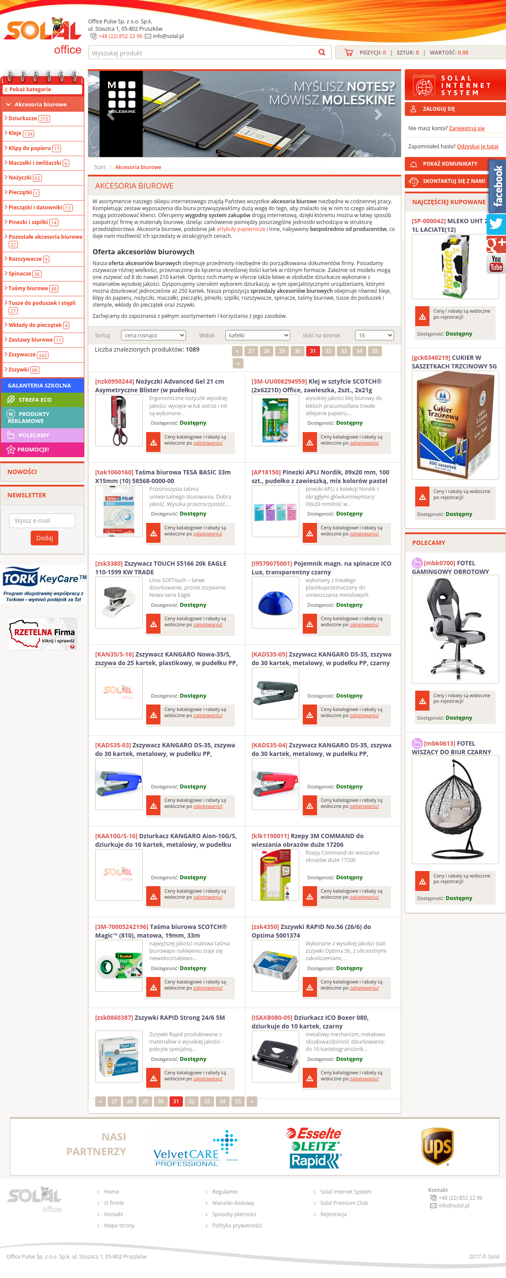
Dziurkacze (29, 118)
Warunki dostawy (233, 1203)
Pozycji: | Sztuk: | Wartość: (414, 52)
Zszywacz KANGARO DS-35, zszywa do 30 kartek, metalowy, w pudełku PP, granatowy (165, 749)
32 (329, 351)
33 (344, 351)
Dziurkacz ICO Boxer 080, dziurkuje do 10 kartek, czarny (310, 1021)
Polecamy (27, 435)
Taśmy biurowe (33, 288)
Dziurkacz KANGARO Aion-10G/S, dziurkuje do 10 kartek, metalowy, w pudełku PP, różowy (166, 840)
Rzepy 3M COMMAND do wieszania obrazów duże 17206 (308, 840)
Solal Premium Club (344, 1203)
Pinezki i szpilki (33, 222)
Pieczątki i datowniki (41, 207)
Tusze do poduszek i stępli (42, 306)
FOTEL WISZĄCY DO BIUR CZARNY (451, 746)
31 (313, 351)
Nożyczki (25, 178)
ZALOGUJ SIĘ (439, 108)
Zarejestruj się (467, 128)
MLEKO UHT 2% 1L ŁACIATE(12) (452, 225)
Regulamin (225, 1191)
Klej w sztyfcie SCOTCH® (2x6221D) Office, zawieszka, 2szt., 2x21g (317, 385)
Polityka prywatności (237, 1225)
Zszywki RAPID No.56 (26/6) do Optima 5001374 (311, 930)
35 (375, 351)
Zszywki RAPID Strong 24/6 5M (160, 1017)
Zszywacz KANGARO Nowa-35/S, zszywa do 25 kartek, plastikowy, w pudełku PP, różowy (166, 658)
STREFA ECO (28, 399)
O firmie (114, 1203)
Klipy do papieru (35, 148)
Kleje (21, 133)
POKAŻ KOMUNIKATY (463, 162)
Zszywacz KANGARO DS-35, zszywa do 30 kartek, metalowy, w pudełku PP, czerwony (322, 749)
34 (359, 351)
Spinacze (25, 274)
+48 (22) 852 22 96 (121, 36)
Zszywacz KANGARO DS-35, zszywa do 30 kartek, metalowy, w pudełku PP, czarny (322, 658)
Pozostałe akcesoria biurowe (46, 240)
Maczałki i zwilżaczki (39, 163)
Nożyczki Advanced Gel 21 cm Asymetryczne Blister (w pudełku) (159, 385)
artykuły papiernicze (241, 229)
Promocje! (27, 449)
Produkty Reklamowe (27, 416)
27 (251, 351)
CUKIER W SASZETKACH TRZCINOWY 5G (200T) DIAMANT (454, 362)
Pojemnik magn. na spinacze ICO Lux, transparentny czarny (322, 567)
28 (267, 351)
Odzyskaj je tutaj (478, 146)
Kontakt (113, 1214)
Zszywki (24, 370)
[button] (111, 114)
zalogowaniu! (207, 442)
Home (111, 1191)
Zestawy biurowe (36, 340)
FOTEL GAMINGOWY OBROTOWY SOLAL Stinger (450, 566)
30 (298, 351)
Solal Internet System (345, 1191)
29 (282, 351)
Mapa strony (119, 1225)
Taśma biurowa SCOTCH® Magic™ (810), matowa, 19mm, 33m (161, 930)
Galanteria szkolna (39, 385)
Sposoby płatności (234, 1214)
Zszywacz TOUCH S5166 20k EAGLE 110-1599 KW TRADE (161, 567)
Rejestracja (333, 1214)
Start (100, 167)
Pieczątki (24, 192)
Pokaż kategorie (30, 89)
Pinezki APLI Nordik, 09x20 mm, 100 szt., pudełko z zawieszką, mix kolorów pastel (321, 476)
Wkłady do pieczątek (39, 325)
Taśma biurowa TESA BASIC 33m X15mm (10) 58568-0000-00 (163, 476)
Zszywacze (28, 355)
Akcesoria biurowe (41, 104)
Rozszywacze (29, 259)
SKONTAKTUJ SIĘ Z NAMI (454, 181)
